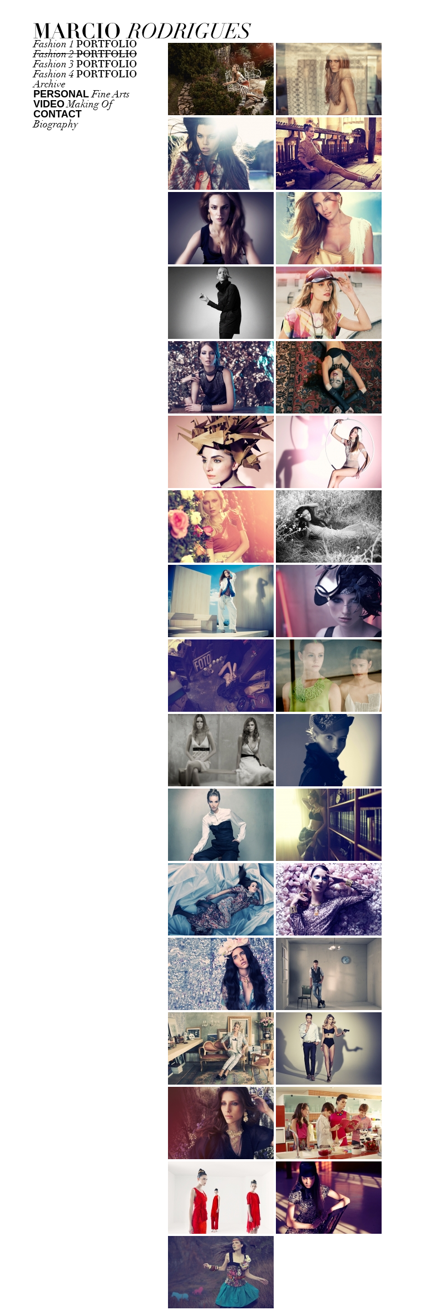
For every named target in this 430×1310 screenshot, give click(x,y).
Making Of (72, 104)
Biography (55, 124)
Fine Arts (81, 94)
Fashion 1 (85, 44)
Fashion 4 (85, 74)
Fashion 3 (85, 64)
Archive (49, 84)
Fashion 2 (85, 54)
